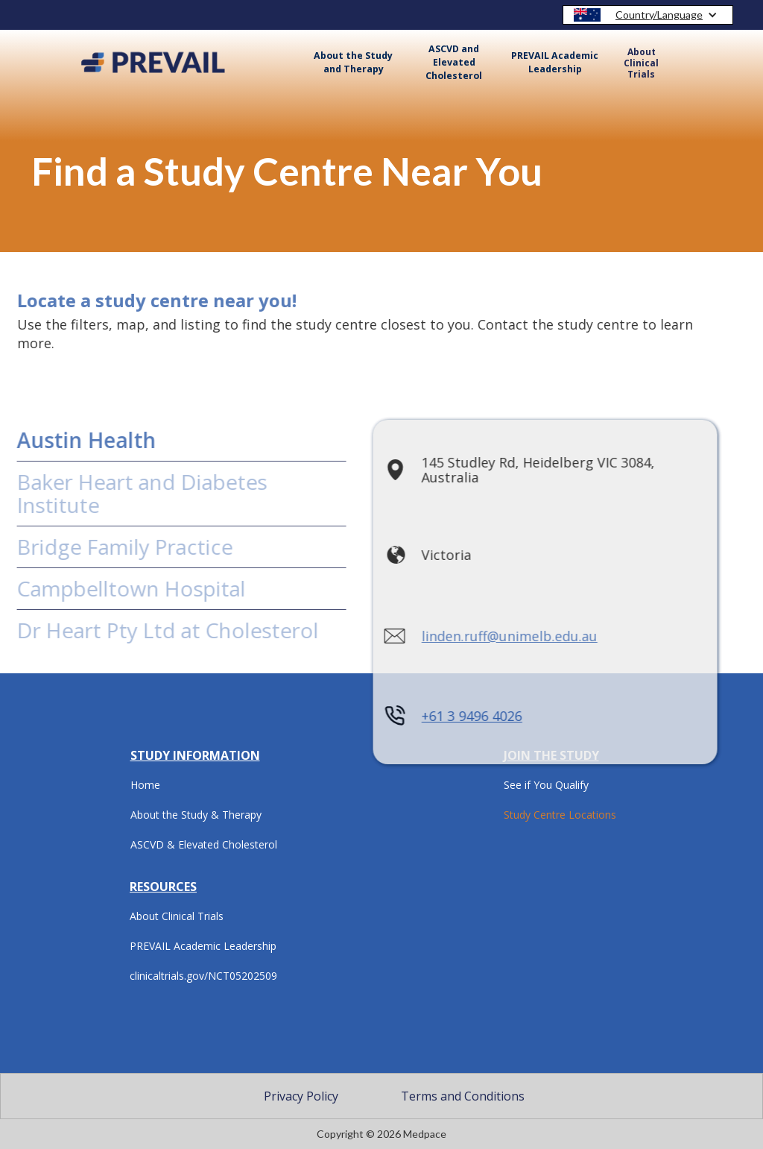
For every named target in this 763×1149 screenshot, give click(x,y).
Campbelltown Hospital (117, 588)
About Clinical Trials (641, 63)
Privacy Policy (301, 1096)
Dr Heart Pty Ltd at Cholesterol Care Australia (154, 641)
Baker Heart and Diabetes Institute (128, 493)
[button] (648, 15)
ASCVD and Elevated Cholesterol (453, 62)
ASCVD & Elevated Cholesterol (203, 844)
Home (145, 785)
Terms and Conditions (463, 1096)
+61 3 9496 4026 (458, 716)
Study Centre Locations (560, 815)
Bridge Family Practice (111, 546)
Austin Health (72, 440)
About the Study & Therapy (196, 815)
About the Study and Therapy (353, 62)
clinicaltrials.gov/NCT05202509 (203, 976)
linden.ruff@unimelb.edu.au (496, 637)
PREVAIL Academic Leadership (554, 62)
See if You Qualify (546, 785)
